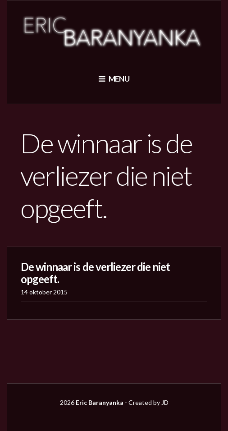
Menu (114, 78)
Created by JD (148, 402)
